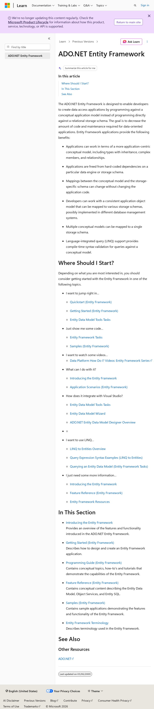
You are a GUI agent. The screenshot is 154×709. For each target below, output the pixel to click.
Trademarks (31, 706)
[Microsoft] (7, 5)
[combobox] (27, 47)
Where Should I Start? (75, 83)
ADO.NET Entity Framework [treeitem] (25, 56)
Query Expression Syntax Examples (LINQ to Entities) (106, 457)
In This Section (71, 89)
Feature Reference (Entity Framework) (96, 493)
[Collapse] (49, 38)
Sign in (145, 5)
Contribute (70, 700)
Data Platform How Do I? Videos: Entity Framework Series (110, 360)
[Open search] (135, 5)
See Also (67, 94)
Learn (62, 42)
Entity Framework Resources (90, 501)
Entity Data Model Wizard (87, 413)
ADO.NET (64, 658)
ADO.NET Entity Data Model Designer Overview (103, 422)
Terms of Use (11, 706)
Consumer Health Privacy (113, 700)
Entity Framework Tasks (86, 337)
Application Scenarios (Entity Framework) (99, 387)
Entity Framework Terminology (87, 623)
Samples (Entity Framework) (89, 346)
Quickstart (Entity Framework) (91, 302)
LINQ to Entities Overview (88, 449)
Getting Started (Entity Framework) (94, 311)
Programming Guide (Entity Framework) (94, 562)
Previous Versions (83, 42)
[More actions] (147, 41)
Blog (53, 700)
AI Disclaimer (11, 700)
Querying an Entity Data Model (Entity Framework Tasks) (109, 466)
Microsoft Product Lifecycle (28, 22)
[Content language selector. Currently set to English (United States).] (21, 691)
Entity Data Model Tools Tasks (90, 319)
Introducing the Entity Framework (93, 378)
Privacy (86, 700)
